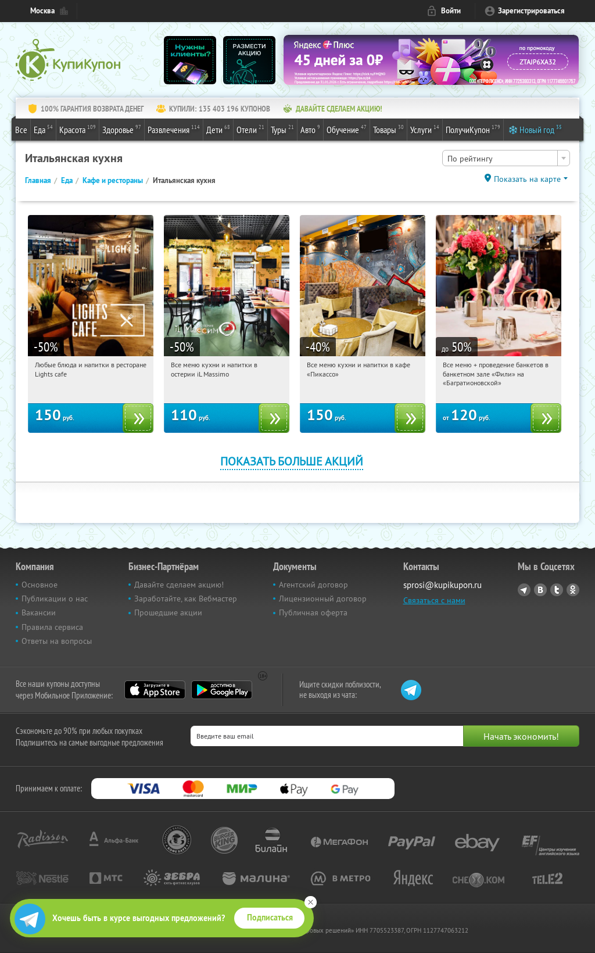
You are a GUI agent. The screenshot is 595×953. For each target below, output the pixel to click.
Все (21, 129)
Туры (282, 129)
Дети (218, 129)
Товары (388, 129)
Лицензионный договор (323, 598)
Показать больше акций (291, 461)
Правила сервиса (52, 627)
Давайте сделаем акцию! (179, 584)
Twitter (556, 589)
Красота (77, 129)
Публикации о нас (54, 598)
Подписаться (270, 917)
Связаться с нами (434, 600)
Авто (310, 129)
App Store (154, 689)
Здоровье (121, 129)
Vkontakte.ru (540, 589)
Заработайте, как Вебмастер (185, 598)
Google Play (221, 689)
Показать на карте (527, 179)
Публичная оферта (313, 612)
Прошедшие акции (168, 612)
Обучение (347, 129)
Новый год (540, 129)
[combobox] (506, 158)
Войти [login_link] (451, 11)
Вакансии (38, 612)
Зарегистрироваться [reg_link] (531, 11)
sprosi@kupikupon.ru (442, 584)
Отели (250, 129)
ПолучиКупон (473, 129)
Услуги (424, 129)
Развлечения (174, 129)
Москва (42, 11)
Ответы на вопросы (56, 641)
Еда (43, 129)
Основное (39, 584)
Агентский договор (313, 584)
